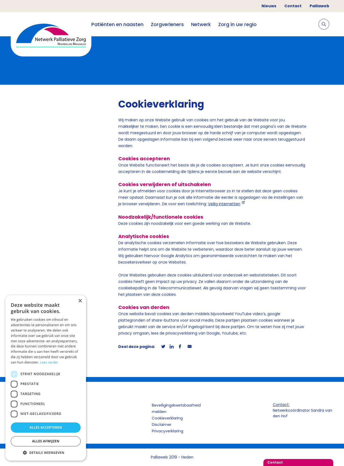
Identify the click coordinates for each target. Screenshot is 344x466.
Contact (293, 6)
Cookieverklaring (167, 418)
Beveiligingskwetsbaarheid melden (176, 408)
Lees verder (49, 362)
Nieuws (268, 6)
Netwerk (201, 24)
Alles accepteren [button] (46, 427)
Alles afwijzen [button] (45, 441)
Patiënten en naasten (117, 24)
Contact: (281, 404)
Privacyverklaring (167, 431)
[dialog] (45, 378)
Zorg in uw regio (237, 24)
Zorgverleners (167, 24)
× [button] (80, 301)
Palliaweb (319, 6)
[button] (46, 452)
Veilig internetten (224, 204)
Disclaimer (161, 424)
